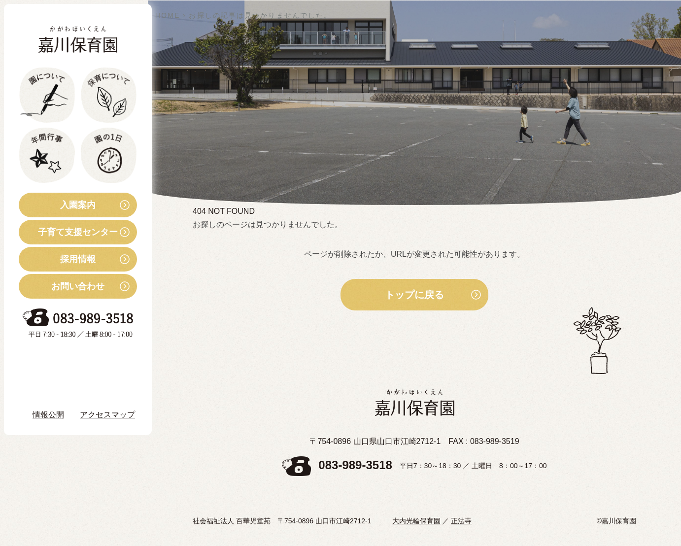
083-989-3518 (355, 465)
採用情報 (57, 259)
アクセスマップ (107, 414)
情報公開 (48, 414)
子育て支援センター (68, 232)
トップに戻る (414, 294)
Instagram (59, 387)
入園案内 (57, 205)
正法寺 (461, 521)
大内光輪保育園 (416, 521)
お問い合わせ (61, 286)
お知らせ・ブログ (66, 360)
